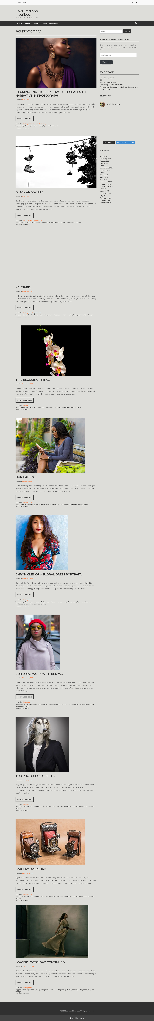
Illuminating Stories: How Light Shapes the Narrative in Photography (52, 93)
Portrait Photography (50, 23)
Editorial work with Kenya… (39, 674)
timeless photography (73, 222)
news (58, 315)
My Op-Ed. (23, 287)
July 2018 (103, 196)
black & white (27, 220)
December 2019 (106, 186)
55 (101, 80)
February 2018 (105, 198)
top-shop (26, 706)
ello (43, 602)
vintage (18, 808)
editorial (24, 315)
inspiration (39, 315)
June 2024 (104, 166)
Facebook (31, 315)
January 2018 (105, 200)
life (33, 313)
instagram (47, 315)
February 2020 (106, 182)
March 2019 (104, 191)
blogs (23, 407)
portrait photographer (53, 126)
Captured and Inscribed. (27, 13)
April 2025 (104, 156)
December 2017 (106, 203)
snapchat (42, 604)
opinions (38, 313)
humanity (42, 124)
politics (84, 315)
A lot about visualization (109, 82)
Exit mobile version (77, 1018)
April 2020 (104, 179)
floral (47, 602)
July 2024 (103, 163)
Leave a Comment (22, 128)
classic (38, 222)
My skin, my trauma (107, 78)
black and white (29, 222)
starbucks (19, 706)
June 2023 (104, 173)
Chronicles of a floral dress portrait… (49, 574)
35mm (23, 704)
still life (79, 407)
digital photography (28, 126)
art (22, 222)
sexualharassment (32, 604)
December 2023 (106, 168)
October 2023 (105, 170)
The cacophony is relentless (111, 85)
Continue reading (25, 119)
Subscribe (106, 62)
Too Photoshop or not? (35, 776)
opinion (63, 315)
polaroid (83, 602)
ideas (33, 407)
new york (51, 504)
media (53, 315)
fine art (28, 407)
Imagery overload (31, 869)
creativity (35, 124)
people (69, 315)
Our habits (25, 477)
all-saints (29, 704)
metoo (59, 602)
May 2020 (104, 177)
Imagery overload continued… (41, 962)
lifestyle (45, 504)
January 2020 (105, 184)
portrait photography (58, 222)
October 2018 (105, 193)
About (27, 23)
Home (19, 23)
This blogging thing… (33, 380)
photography (27, 124)
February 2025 (106, 159)
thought (90, 315)
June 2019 (104, 189)
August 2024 (105, 161)
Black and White (29, 192)
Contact (36, 23)
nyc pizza (58, 504)
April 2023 (104, 175)
